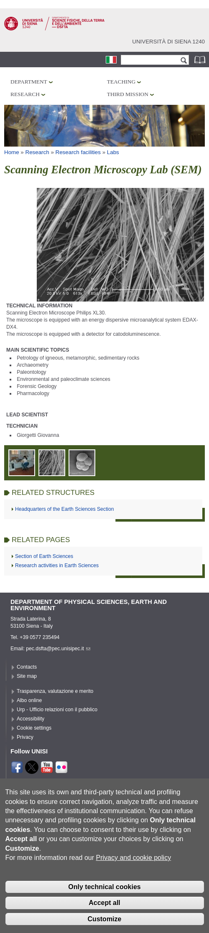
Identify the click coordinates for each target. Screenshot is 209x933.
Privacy (25, 737)
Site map (27, 676)
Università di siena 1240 (168, 41)
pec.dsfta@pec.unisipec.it (58, 649)
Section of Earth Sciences (44, 556)
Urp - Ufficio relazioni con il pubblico (57, 709)
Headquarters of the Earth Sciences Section (64, 509)
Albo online (29, 700)
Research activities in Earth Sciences (57, 565)
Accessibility (30, 719)
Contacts (27, 667)
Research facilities (78, 152)
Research (25, 94)
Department (28, 82)
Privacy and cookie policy (133, 872)
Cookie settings (34, 728)
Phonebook (200, 59)
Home (11, 152)
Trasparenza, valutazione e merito (55, 691)
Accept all (104, 917)
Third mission (127, 94)
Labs (113, 152)
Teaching (121, 82)
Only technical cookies (104, 901)
